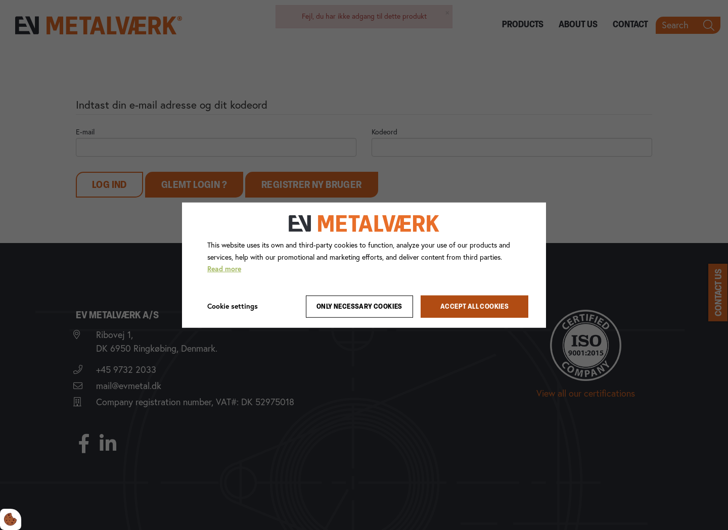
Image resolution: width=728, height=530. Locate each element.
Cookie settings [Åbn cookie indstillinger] (232, 306)
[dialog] (364, 264)
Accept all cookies (474, 306)
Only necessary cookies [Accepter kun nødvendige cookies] (359, 306)
